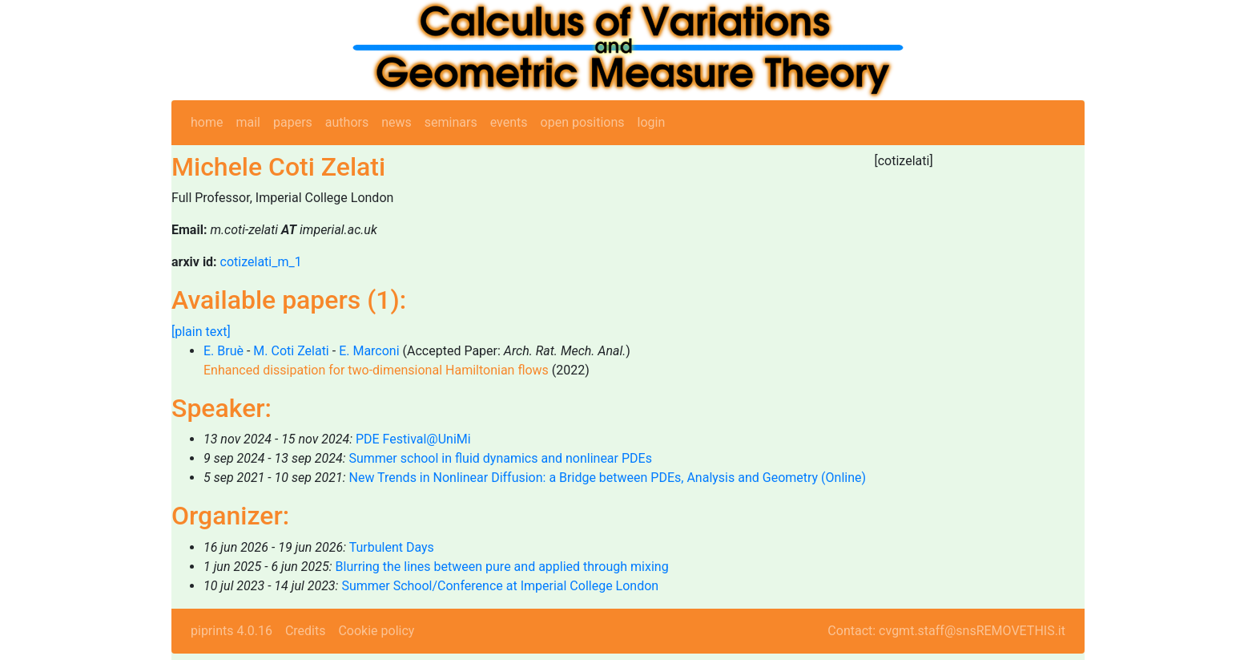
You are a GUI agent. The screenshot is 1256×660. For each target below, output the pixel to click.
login (652, 122)
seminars (451, 122)
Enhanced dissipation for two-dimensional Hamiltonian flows (376, 370)
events (509, 122)
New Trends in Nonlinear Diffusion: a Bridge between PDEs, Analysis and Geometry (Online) (607, 477)
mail (247, 122)
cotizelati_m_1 (261, 261)
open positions (583, 122)
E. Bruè (223, 350)
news (396, 122)
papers (292, 122)
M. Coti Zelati (290, 350)
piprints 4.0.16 (231, 630)
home (207, 122)
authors (346, 122)
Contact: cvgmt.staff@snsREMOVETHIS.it (946, 630)
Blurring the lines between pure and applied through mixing (502, 566)
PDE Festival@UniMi (413, 439)
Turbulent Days (391, 547)
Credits (305, 630)
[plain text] (201, 331)
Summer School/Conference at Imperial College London (499, 585)
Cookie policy (376, 630)
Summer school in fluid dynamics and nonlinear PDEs (499, 458)
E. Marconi (369, 350)
